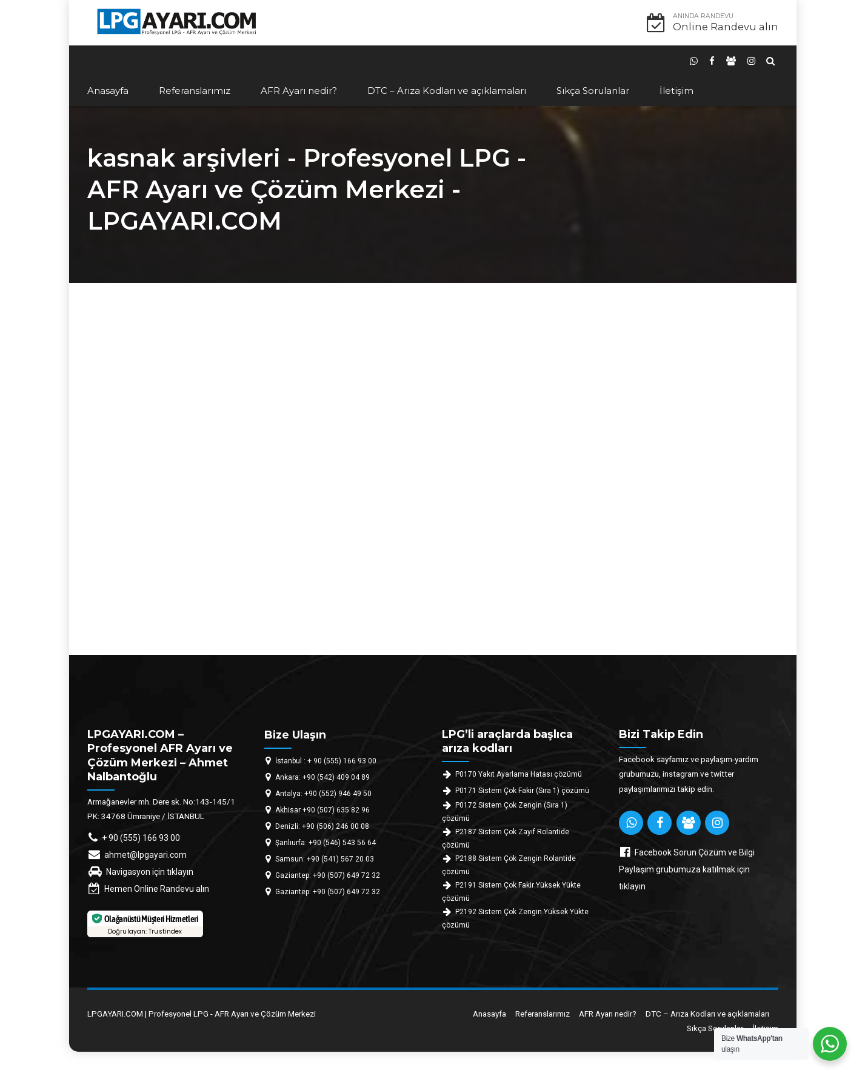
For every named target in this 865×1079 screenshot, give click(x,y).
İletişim (676, 90)
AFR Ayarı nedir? (299, 90)
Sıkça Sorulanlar (592, 90)
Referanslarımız (194, 90)
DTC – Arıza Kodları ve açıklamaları (446, 90)
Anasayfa (108, 90)
